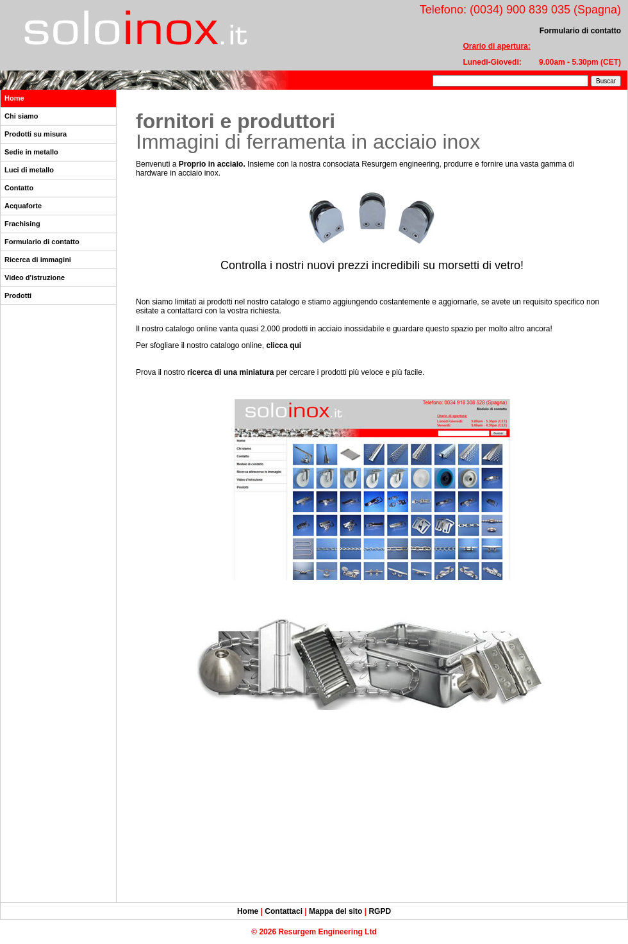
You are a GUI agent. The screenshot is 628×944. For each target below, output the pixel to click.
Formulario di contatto (41, 241)
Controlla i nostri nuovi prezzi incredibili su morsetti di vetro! (372, 265)
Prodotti (17, 295)
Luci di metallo (29, 170)
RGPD (379, 911)
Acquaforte (23, 206)
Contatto (18, 188)
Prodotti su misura (35, 134)
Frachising (22, 224)
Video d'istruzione (34, 277)
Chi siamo (21, 116)
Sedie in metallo (31, 152)
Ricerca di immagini (37, 259)
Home (14, 98)
